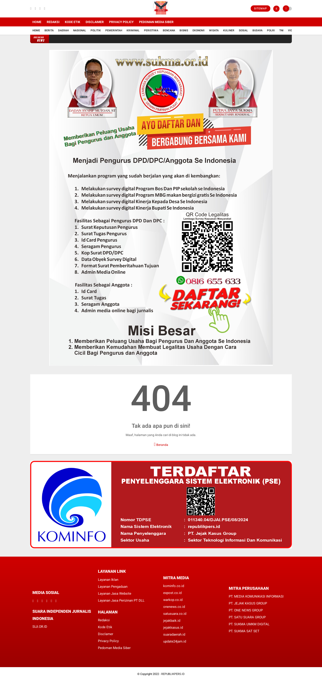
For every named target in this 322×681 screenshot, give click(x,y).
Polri (271, 30)
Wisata (214, 30)
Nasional (79, 30)
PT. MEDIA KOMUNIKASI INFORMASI (256, 596)
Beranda (161, 444)
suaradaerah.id (174, 634)
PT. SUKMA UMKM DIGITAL (249, 624)
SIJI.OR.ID (39, 627)
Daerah (63, 30)
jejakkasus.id (173, 628)
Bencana (169, 30)
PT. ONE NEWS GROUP (246, 610)
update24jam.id (174, 641)
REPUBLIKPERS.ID (173, 674)
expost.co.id (172, 593)
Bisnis (184, 30)
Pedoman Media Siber (156, 22)
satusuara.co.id (174, 614)
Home (36, 22)
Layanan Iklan (108, 580)
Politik (96, 30)
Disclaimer (95, 22)
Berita (49, 30)
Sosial (243, 30)
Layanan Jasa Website (114, 594)
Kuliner (228, 30)
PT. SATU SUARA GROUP (247, 617)
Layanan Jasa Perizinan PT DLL (121, 600)
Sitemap (260, 8)
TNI (281, 30)
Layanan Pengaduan (112, 587)
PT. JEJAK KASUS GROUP (248, 603)
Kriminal (133, 30)
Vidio (291, 30)
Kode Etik (72, 22)
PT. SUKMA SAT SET (244, 631)
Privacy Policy (121, 22)
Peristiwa (151, 30)
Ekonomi (199, 30)
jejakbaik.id (171, 621)
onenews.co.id (174, 607)
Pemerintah (113, 30)
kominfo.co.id (173, 586)
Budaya (257, 30)
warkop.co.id (172, 600)
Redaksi (53, 22)
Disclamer (105, 634)
